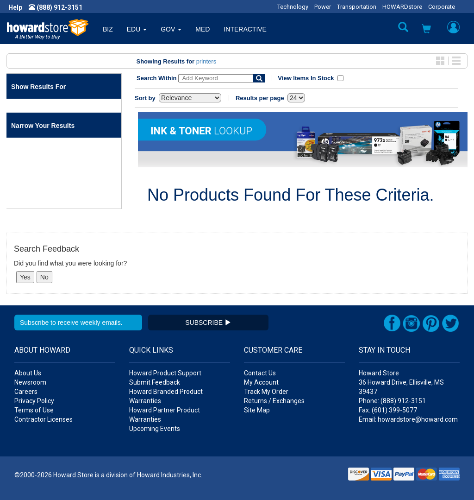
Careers (25, 391)
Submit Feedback (154, 382)
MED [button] (202, 29)
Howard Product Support (165, 373)
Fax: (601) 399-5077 (388, 410)
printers (206, 61)
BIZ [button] (108, 29)
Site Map (257, 410)
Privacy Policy (34, 401)
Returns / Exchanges (274, 401)
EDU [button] (137, 29)
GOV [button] (171, 29)
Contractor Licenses (43, 419)
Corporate (441, 6)
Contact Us (260, 373)
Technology (292, 6)
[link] (323, 477)
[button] (426, 30)
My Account (261, 382)
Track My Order (266, 391)
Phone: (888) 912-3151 (392, 401)
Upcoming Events (154, 428)
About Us (27, 373)
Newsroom (30, 382)
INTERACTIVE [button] (245, 29)
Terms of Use (34, 410)
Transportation (356, 6)
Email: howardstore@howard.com (408, 419)
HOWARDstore (402, 6)
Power (322, 6)
